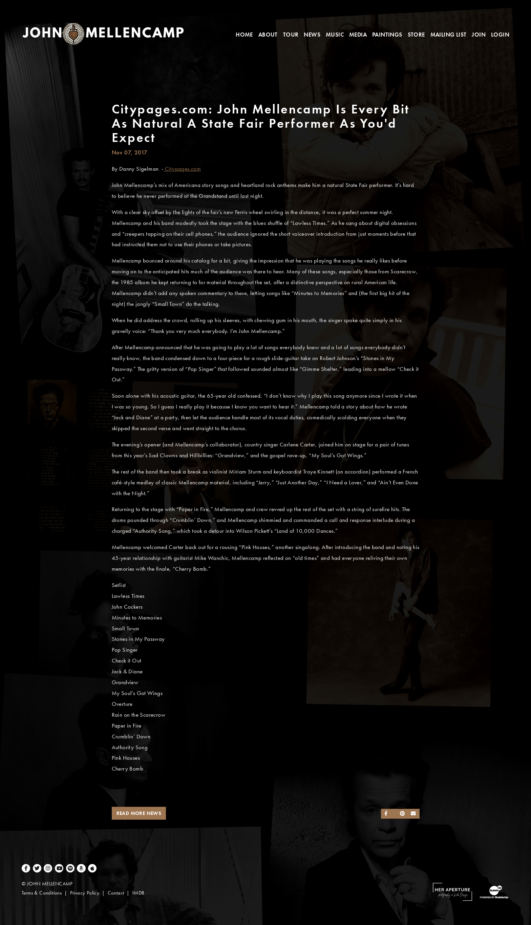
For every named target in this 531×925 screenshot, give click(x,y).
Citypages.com (182, 168)
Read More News (139, 813)
